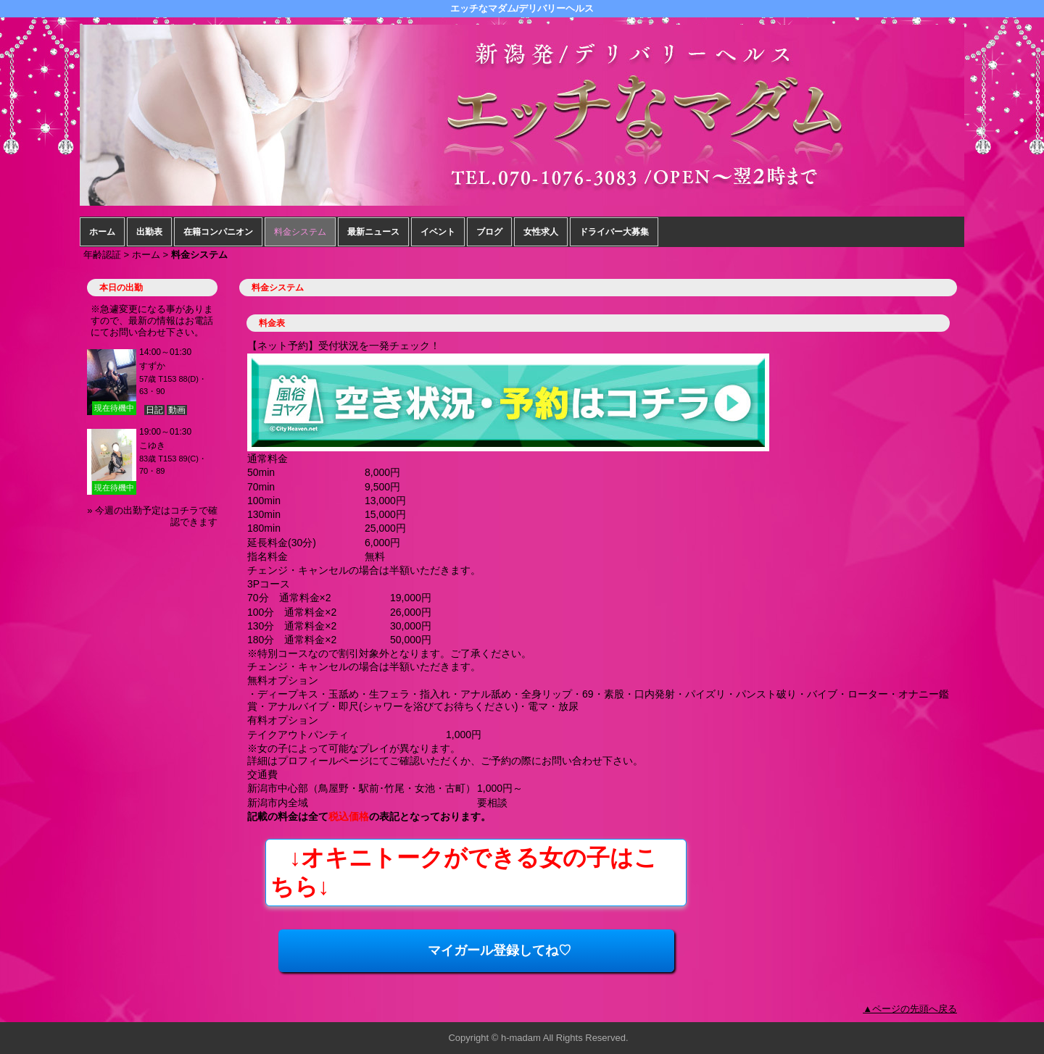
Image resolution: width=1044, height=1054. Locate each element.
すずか (152, 366)
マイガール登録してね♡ (430, 950)
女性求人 (540, 232)
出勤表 (149, 232)
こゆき (152, 445)
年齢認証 (102, 254)
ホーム (102, 232)
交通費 (262, 774)
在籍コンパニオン (218, 232)
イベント (437, 232)
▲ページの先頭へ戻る (910, 1008)
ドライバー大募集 (614, 232)
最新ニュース (373, 232)
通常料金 (267, 458)
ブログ (489, 232)
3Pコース (268, 584)
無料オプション (282, 680)
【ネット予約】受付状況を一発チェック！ (343, 345)
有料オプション (282, 720)
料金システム (300, 232)
